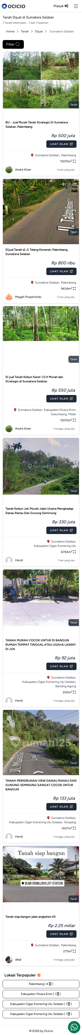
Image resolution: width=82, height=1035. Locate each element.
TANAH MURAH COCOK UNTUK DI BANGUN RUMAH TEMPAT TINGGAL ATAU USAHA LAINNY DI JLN (40, 644)
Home (10, 31)
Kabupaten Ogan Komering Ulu (55, 546)
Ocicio (48, 1031)
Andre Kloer (18, 169)
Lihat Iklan (61, 144)
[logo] (13, 6)
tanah (73, 104)
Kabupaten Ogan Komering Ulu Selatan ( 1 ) (41, 1004)
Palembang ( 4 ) (41, 984)
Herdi (14, 560)
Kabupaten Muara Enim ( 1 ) (41, 994)
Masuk (61, 6)
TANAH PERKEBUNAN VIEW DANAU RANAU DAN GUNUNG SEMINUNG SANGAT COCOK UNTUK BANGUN (41, 785)
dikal (13, 959)
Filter (13, 44)
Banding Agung (65, 686)
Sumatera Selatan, (47, 155)
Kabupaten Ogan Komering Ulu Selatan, (49, 682)
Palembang (68, 155)
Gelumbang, (59, 414)
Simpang (70, 822)
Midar (72, 414)
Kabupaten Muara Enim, (60, 410)
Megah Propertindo (23, 297)
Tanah (25, 31)
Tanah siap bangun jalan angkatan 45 (30, 917)
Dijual (39, 31)
